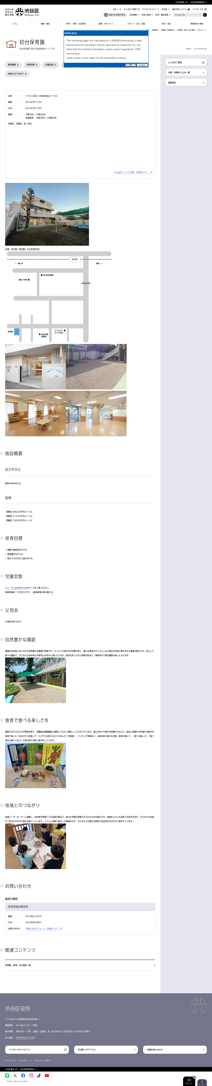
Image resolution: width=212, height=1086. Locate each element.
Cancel (142, 65)
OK (130, 65)
